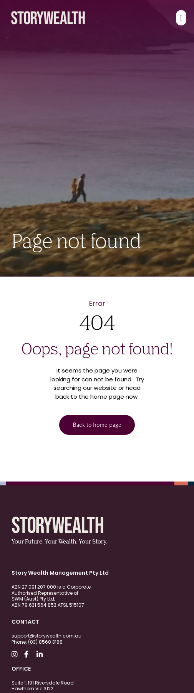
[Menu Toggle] (181, 17)
